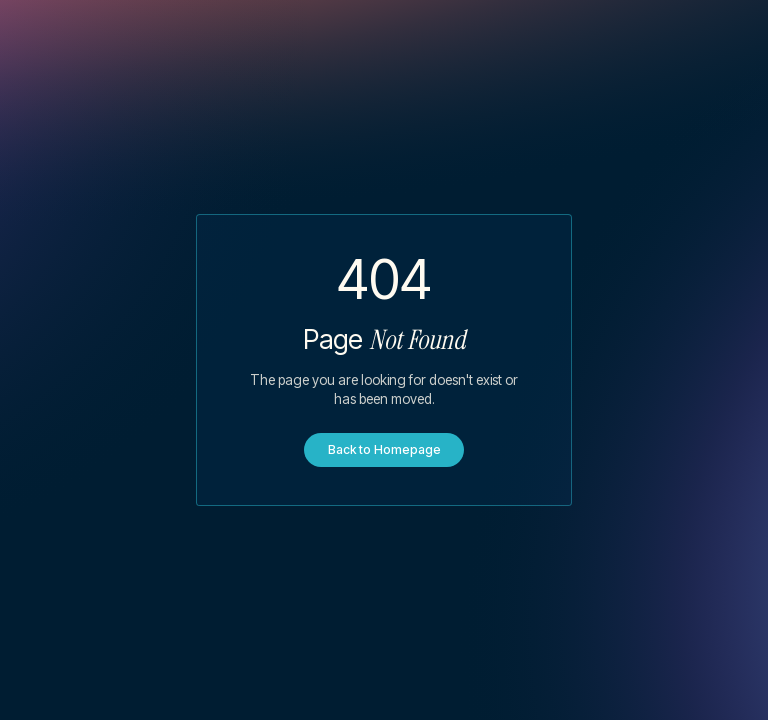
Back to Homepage (384, 449)
